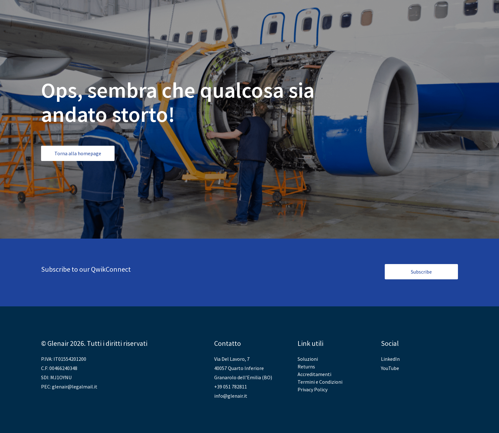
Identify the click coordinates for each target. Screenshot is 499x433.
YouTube (390, 368)
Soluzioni (308, 359)
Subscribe (421, 272)
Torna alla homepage (77, 153)
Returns (306, 366)
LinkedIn (390, 359)
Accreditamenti (314, 374)
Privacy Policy (312, 389)
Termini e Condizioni (320, 382)
